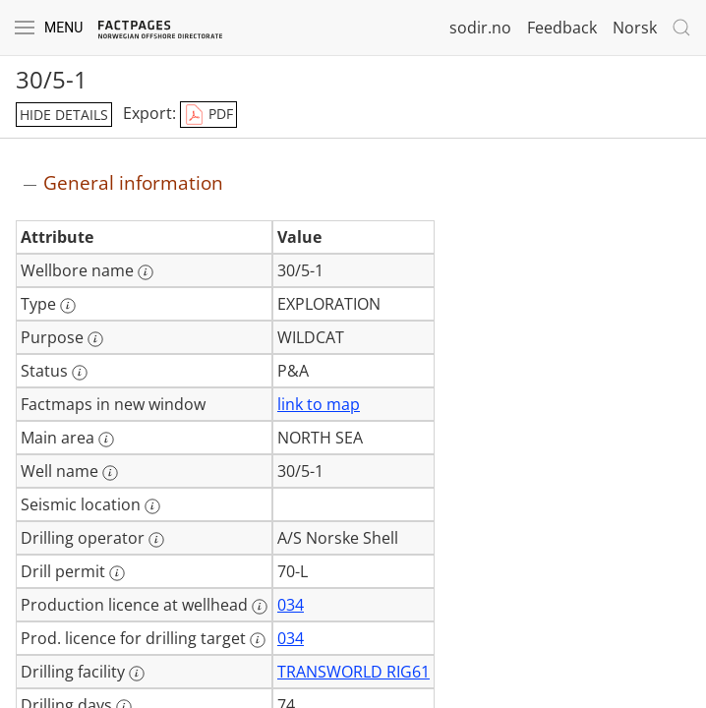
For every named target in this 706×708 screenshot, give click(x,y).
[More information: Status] (80, 373)
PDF (208, 115)
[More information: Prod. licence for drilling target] (257, 640)
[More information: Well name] (110, 473)
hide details (64, 114)
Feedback (562, 27)
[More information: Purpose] (95, 339)
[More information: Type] (68, 306)
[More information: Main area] (106, 439)
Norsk (635, 27)
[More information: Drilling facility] (137, 673)
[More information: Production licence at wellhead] (259, 607)
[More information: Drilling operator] (156, 540)
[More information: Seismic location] (152, 506)
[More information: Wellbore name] (145, 272)
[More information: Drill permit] (117, 573)
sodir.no (480, 27)
